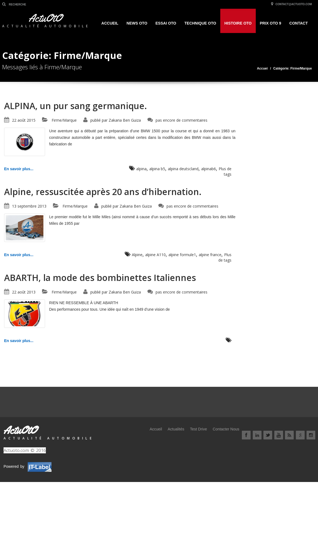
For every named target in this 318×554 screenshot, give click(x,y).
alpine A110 (155, 254)
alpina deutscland (183, 168)
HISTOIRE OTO (238, 23)
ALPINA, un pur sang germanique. (75, 106)
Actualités (176, 429)
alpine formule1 (182, 254)
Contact (298, 23)
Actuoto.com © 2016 (25, 450)
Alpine (137, 254)
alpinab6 (208, 168)
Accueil (109, 23)
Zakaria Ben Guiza (125, 120)
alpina (141, 168)
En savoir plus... (18, 169)
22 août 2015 (23, 120)
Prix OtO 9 (270, 23)
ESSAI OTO (166, 23)
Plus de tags (225, 171)
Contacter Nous (226, 429)
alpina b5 (157, 168)
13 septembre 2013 (29, 206)
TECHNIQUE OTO (200, 23)
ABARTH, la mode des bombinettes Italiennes (100, 277)
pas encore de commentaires (181, 120)
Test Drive (198, 429)
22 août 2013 (23, 292)
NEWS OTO (137, 23)
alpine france (210, 254)
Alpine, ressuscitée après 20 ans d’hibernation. (102, 191)
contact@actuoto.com (291, 4)
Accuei (262, 68)
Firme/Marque (64, 120)
